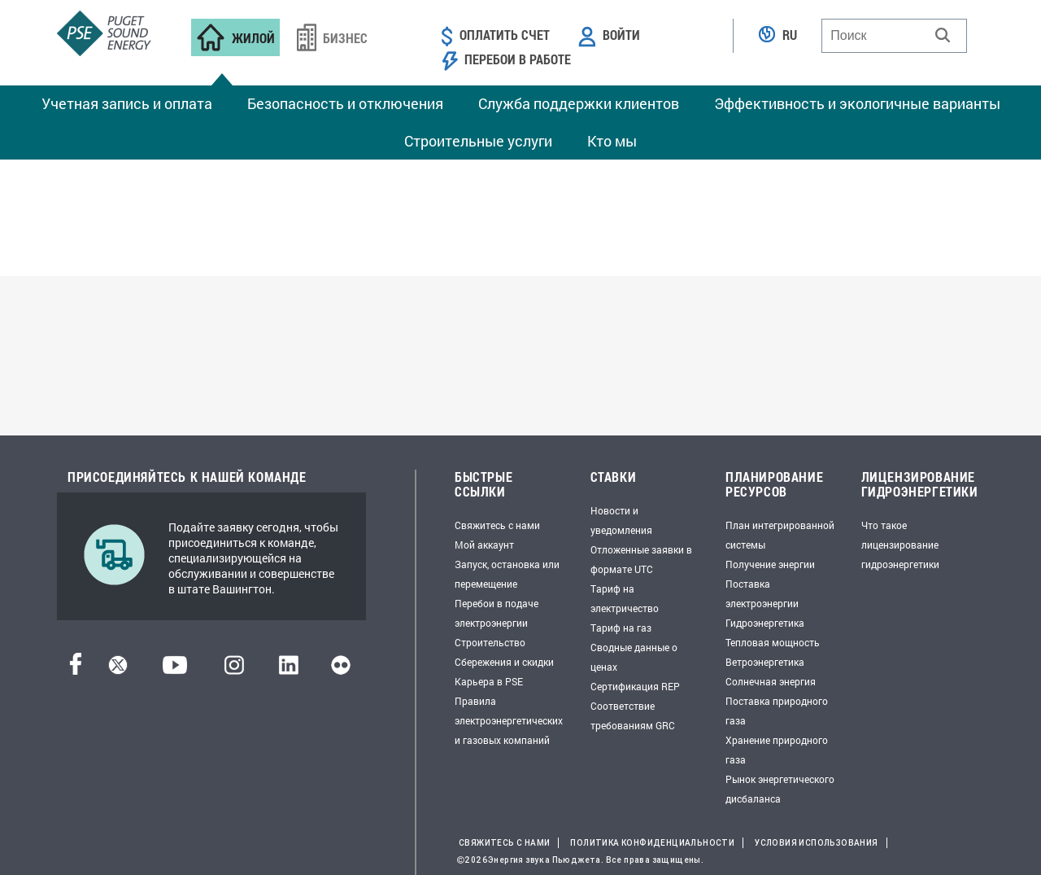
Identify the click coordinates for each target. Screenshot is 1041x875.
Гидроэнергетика (764, 622)
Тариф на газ (620, 627)
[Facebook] (75, 669)
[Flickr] (341, 669)
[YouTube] (175, 669)
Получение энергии (770, 564)
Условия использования (816, 843)
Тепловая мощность (772, 642)
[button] (942, 35)
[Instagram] (234, 669)
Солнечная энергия (770, 681)
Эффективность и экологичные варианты (857, 103)
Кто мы (612, 141)
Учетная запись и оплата (126, 103)
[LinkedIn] (288, 669)
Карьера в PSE (489, 681)
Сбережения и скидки (504, 661)
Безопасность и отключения (345, 103)
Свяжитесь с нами (497, 525)
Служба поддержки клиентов (578, 103)
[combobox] (894, 36)
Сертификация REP (635, 686)
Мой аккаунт (484, 544)
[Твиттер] (118, 669)
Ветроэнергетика (764, 661)
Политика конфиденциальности (652, 843)
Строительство (490, 642)
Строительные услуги (478, 141)
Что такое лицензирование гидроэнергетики (900, 544)
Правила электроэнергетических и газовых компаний (509, 720)
